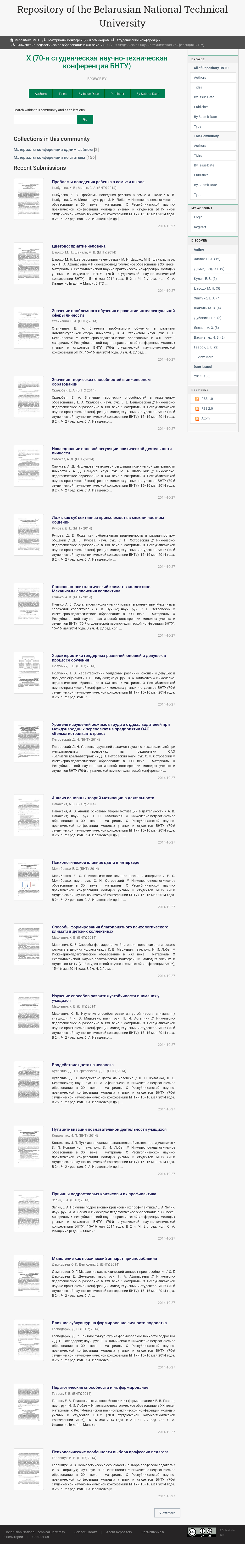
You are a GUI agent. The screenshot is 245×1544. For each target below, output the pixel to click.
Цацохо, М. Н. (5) (207, 288)
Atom (202, 418)
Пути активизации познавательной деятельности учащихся (109, 1129)
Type (197, 126)
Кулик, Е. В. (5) (205, 279)
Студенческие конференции (139, 40)
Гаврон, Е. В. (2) (206, 347)
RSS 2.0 (203, 409)
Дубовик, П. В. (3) (208, 318)
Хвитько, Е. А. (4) (207, 298)
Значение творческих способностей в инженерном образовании (101, 381)
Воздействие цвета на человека (83, 1064)
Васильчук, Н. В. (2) (209, 337)
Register (200, 227)
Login (198, 217)
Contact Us (40, 1537)
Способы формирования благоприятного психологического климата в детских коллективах (110, 929)
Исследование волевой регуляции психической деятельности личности (112, 451)
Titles (63, 94)
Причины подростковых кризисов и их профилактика (104, 1193)
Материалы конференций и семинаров (78, 40)
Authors (41, 94)
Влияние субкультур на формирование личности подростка (109, 1322)
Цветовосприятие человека (79, 246)
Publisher (117, 94)
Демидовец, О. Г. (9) (209, 269)
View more (167, 1513)
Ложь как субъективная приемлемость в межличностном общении (108, 519)
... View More (203, 357)
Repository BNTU (27, 40)
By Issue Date (88, 94)
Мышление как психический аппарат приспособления (104, 1258)
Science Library (85, 1532)
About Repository (119, 1532)
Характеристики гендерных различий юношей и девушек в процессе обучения (109, 657)
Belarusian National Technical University (35, 1532)
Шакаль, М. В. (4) (207, 308)
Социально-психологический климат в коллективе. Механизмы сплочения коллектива (101, 589)
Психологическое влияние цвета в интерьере (95, 862)
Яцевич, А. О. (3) (206, 328)
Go (85, 119)
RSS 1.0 (203, 399)
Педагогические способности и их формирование (100, 1387)
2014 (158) (202, 376)
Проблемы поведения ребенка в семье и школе (98, 181)
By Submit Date (147, 94)
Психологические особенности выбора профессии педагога (110, 1452)
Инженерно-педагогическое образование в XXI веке (58, 45)
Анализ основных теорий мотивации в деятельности (103, 797)
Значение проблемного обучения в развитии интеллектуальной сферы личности (113, 313)
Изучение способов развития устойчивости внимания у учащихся (105, 998)
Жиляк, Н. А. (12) (207, 259)
